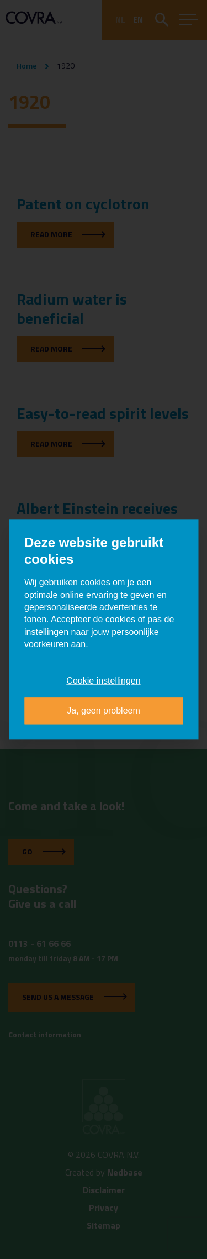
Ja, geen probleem (103, 711)
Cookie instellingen (103, 680)
